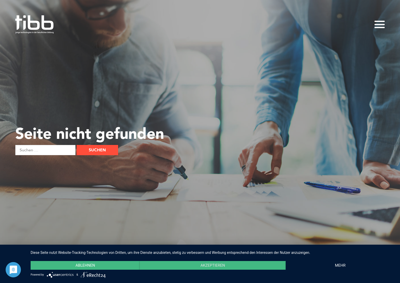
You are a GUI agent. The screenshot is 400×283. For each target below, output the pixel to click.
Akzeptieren (213, 265)
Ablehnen (85, 265)
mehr (340, 265)
